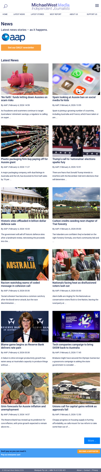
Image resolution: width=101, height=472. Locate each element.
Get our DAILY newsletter (21, 47)
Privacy (95, 470)
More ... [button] (92, 440)
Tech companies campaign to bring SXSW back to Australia (72, 346)
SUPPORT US (92, 14)
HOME (5, 14)
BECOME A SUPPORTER (88, 451)
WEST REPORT (55, 14)
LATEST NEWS (19, 14)
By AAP (4, 105)
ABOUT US (74, 14)
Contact (87, 470)
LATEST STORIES (37, 14)
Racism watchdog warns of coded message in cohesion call (20, 284)
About (79, 470)
